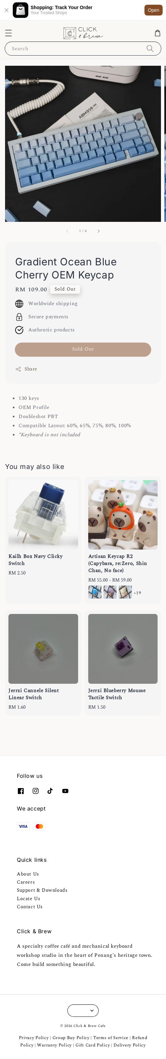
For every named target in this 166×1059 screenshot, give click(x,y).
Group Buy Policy (71, 1037)
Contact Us (30, 906)
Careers (26, 882)
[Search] (150, 48)
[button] (8, 33)
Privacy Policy (34, 1037)
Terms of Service (110, 1037)
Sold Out (83, 349)
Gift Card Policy (93, 1045)
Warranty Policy (54, 1045)
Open (153, 10)
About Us (28, 874)
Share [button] (26, 369)
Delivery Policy (129, 1045)
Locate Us (28, 898)
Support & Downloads (42, 890)
